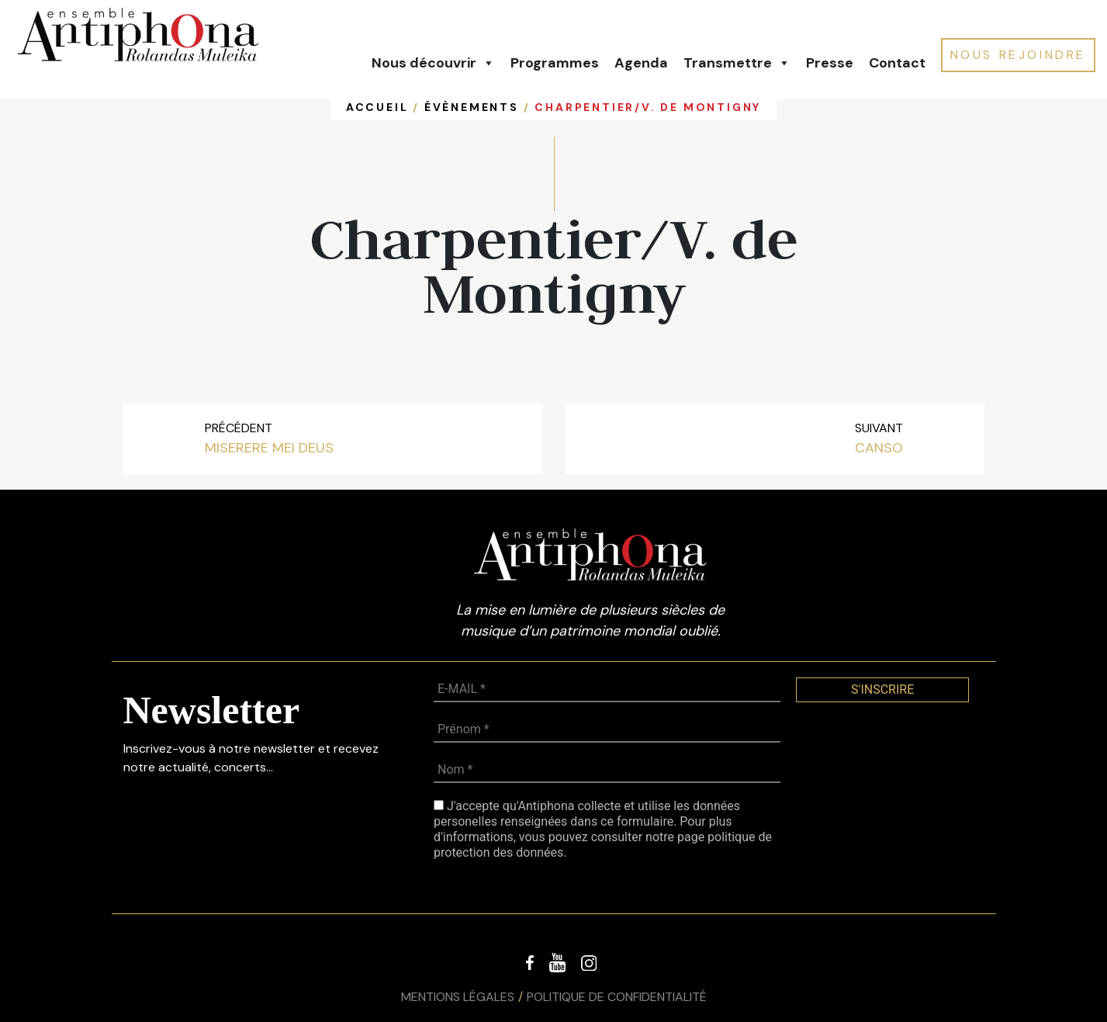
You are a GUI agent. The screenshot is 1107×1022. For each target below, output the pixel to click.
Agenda (641, 63)
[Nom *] (607, 770)
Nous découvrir (433, 62)
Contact (897, 63)
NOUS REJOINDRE (1018, 55)
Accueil (377, 107)
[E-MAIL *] (607, 689)
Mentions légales (457, 997)
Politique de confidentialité (617, 997)
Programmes (554, 63)
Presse (829, 63)
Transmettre (736, 62)
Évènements (471, 107)
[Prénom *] (607, 730)
